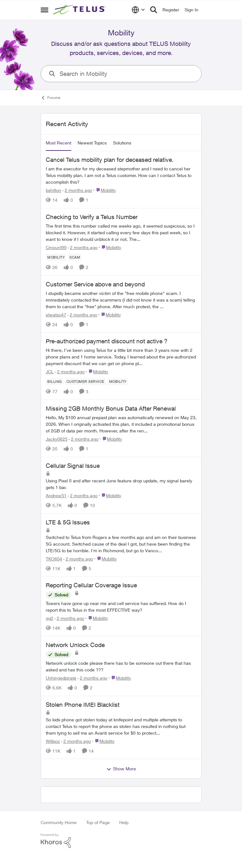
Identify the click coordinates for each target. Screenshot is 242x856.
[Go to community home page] (80, 10)
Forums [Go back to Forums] (50, 97)
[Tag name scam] (75, 257)
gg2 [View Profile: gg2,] (49, 618)
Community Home (59, 822)
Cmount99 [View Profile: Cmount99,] (56, 247)
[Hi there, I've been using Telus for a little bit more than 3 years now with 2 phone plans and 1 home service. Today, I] (121, 357)
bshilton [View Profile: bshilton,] (53, 190)
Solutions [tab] (122, 142)
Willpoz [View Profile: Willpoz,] (53, 740)
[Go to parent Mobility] (104, 190)
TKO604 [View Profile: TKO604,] (54, 558)
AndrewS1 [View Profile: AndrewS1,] (56, 495)
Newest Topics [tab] (92, 142)
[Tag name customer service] (85, 381)
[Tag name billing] (54, 381)
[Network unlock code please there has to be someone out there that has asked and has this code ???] (121, 666)
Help (123, 822)
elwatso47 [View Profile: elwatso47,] (56, 314)
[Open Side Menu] (44, 10)
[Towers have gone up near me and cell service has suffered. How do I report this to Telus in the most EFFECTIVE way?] (121, 606)
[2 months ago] (77, 190)
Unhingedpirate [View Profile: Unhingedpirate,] (61, 678)
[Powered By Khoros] (121, 841)
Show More (121, 769)
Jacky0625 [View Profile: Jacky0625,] (57, 439)
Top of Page (98, 822)
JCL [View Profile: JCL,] (50, 371)
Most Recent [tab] (58, 142)
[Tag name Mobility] (56, 257)
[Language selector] (138, 9)
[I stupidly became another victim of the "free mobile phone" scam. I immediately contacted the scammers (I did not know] (121, 299)
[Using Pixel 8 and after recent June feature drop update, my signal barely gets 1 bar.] (121, 484)
